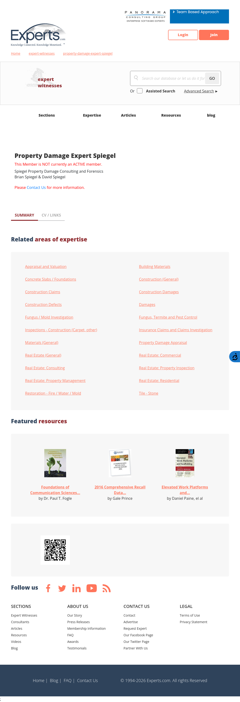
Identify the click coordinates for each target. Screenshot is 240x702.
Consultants (20, 622)
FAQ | (69, 680)
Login (182, 35)
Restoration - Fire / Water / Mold (53, 393)
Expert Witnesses (24, 615)
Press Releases (78, 622)
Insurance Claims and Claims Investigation (175, 329)
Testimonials (76, 648)
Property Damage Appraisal (163, 342)
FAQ (70, 635)
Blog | (56, 680)
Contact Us (36, 187)
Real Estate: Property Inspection (167, 367)
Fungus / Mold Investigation (49, 317)
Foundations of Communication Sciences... (55, 490)
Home (15, 53)
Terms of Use (190, 615)
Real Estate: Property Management (55, 380)
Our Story (74, 615)
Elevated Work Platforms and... (184, 490)
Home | (40, 680)
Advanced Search (199, 91)
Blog (14, 648)
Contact (129, 615)
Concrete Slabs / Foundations (50, 279)
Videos (16, 641)
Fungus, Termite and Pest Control (168, 317)
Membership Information (86, 628)
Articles (128, 115)
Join (214, 35)
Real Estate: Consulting (45, 367)
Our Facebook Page (138, 635)
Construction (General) (159, 279)
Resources (171, 115)
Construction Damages (159, 291)
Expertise (92, 115)
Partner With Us (136, 648)
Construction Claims (42, 291)
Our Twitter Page (136, 641)
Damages (147, 304)
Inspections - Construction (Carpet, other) (61, 329)
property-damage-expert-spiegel (87, 53)
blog (211, 115)
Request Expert (135, 628)
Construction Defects (43, 304)
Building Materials (154, 266)
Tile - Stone (148, 393)
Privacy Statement (193, 622)
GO (212, 78)
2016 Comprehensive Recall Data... (119, 490)
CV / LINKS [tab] (51, 215)
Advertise (131, 622)
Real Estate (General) (43, 355)
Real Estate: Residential (159, 380)
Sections (47, 115)
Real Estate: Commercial (160, 355)
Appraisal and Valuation (46, 266)
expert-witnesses (42, 53)
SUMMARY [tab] (24, 215)
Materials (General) (41, 342)
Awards (73, 641)
